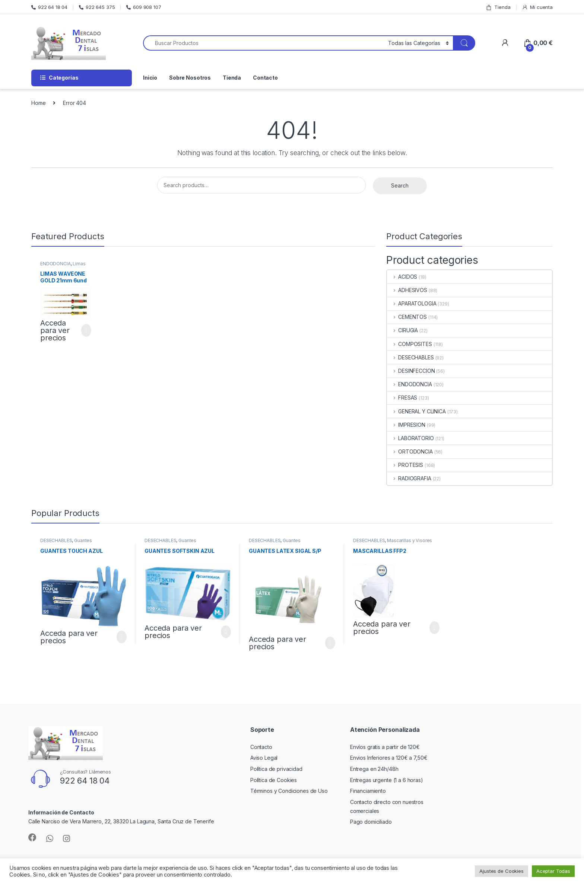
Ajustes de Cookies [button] (501, 871)
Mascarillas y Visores (409, 540)
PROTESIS (405, 465)
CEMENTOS (407, 317)
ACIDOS (402, 276)
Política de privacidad (276, 769)
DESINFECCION (411, 371)
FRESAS (402, 397)
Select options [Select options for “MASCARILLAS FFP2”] (434, 627)
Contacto (265, 77)
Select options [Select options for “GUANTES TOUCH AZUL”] (122, 637)
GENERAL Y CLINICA (416, 411)
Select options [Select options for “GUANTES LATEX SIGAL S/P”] (330, 643)
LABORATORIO (410, 438)
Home (38, 103)
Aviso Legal (263, 758)
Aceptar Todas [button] (553, 871)
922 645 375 (97, 7)
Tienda (498, 7)
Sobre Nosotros (190, 77)
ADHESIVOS (407, 290)
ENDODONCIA (55, 263)
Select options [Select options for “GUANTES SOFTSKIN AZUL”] (226, 631)
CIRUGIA (402, 330)
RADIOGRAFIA (409, 478)
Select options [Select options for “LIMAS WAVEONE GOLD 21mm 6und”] (86, 330)
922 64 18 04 (49, 7)
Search (400, 185)
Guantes (83, 540)
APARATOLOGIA (411, 303)
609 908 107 (143, 7)
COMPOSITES (409, 344)
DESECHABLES (410, 357)
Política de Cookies (273, 780)
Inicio (150, 77)
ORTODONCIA (409, 451)
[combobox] (263, 43)
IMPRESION (406, 425)
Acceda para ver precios (55, 330)
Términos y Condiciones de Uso (289, 791)
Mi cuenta (537, 7)
